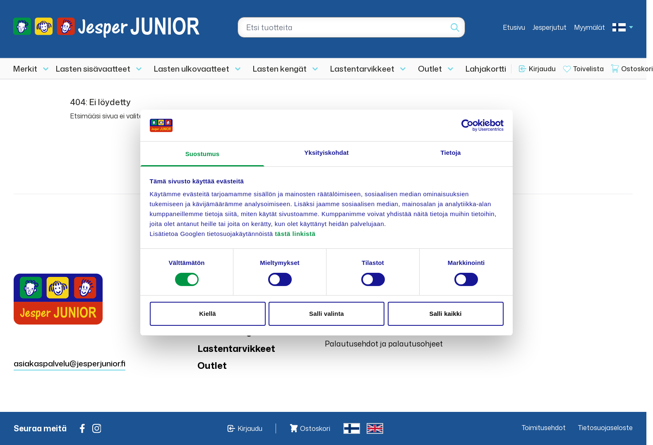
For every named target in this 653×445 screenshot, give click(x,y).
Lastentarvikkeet (362, 68)
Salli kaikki (446, 313)
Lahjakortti (486, 68)
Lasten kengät (280, 68)
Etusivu (514, 27)
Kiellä (207, 313)
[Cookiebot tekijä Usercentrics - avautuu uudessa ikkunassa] (467, 125)
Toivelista (588, 68)
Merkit (25, 68)
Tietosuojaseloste (605, 427)
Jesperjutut (550, 27)
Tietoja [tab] (451, 152)
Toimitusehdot (544, 427)
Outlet (430, 68)
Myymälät (589, 27)
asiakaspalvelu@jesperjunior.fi (69, 363)
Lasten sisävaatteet (93, 68)
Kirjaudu (542, 68)
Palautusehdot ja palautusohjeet (384, 343)
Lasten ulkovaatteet (191, 68)
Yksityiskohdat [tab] (326, 152)
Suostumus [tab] (202, 153)
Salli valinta (326, 313)
